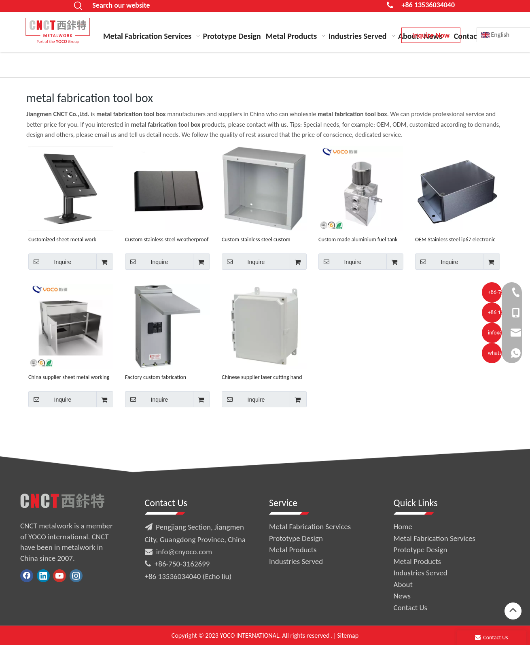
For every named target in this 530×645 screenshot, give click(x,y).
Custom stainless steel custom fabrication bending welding (256, 239)
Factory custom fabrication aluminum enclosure (155, 377)
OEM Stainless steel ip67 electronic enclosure (455, 239)
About (403, 584)
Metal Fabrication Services (310, 526)
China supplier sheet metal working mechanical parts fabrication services (70, 377)
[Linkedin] (43, 575)
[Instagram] (76, 575)
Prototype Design (296, 538)
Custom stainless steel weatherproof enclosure (166, 239)
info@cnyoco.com (184, 551)
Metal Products (292, 549)
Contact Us (411, 607)
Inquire (49, 261)
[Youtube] (59, 575)
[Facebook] (26, 575)
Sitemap (347, 635)
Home (403, 526)
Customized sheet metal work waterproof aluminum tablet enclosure (62, 239)
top (513, 610)
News (402, 595)
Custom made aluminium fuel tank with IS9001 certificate (358, 239)
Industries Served (296, 561)
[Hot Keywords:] (78, 6)
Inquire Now (430, 35)
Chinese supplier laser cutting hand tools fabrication (262, 377)
